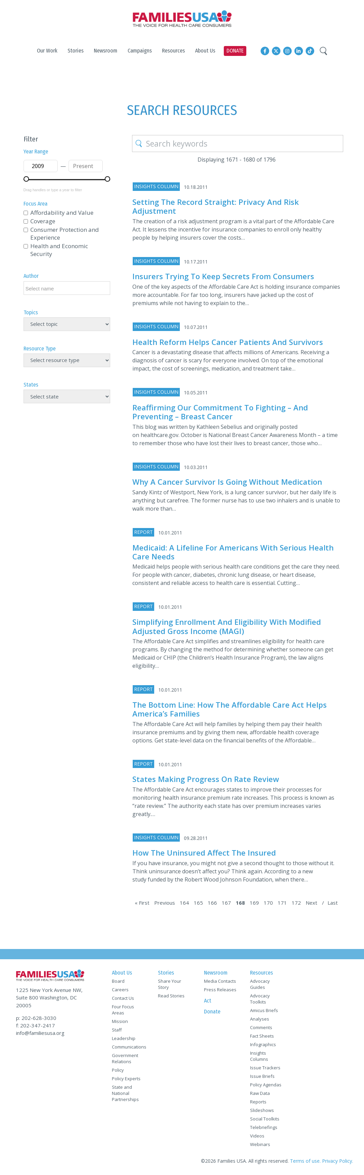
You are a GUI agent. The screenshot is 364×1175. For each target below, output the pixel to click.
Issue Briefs (262, 1076)
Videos (257, 1136)
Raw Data (260, 1093)
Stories (166, 972)
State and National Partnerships (125, 1093)
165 (198, 902)
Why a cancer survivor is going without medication (227, 482)
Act (207, 1000)
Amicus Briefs (264, 1010)
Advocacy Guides (260, 984)
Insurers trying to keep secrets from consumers (223, 276)
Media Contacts (220, 981)
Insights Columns (259, 1056)
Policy (118, 1070)
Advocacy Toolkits (260, 999)
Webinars (260, 1144)
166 (212, 902)
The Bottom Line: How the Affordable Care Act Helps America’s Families (229, 709)
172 (296, 902)
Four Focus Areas (123, 1010)
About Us (122, 972)
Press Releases (220, 989)
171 (282, 902)
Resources (261, 972)
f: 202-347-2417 (35, 1025)
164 (184, 902)
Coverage (42, 221)
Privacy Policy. (337, 1161)
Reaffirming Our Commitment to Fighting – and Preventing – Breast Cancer (220, 411)
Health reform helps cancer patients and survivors (227, 342)
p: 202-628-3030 (36, 1017)
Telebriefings (263, 1127)
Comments (261, 1027)
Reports (258, 1102)
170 (268, 902)
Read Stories (171, 996)
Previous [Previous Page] (164, 902)
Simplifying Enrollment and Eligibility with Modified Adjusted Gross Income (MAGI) (226, 626)
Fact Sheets (262, 1036)
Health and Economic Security (59, 250)
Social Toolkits (264, 1119)
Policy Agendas (265, 1085)
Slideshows (262, 1110)
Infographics (263, 1044)
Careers (120, 989)
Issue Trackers (265, 1068)
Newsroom (216, 972)
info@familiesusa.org (40, 1032)
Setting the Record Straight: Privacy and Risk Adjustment (215, 206)
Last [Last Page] (332, 902)
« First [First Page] (142, 902)
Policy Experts (126, 1078)
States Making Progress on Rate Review (205, 779)
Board (118, 981)
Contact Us (123, 998)
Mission (120, 1021)
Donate (212, 1011)
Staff (117, 1030)
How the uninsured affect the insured (204, 852)
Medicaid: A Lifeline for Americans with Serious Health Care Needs (233, 551)
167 (226, 902)
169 (254, 902)
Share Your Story (169, 984)
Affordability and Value (61, 212)
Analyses (259, 1019)
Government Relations (125, 1058)
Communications (129, 1047)
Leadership (123, 1038)
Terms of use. (305, 1161)
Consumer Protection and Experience (64, 233)
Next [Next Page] (311, 902)
